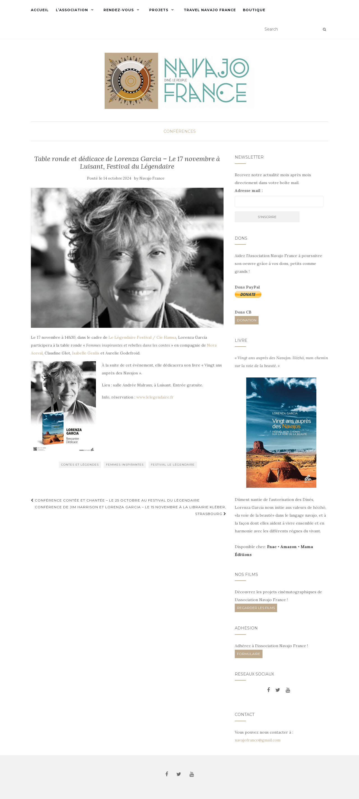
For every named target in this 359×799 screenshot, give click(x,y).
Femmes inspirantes (125, 464)
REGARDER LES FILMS (256, 608)
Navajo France (151, 178)
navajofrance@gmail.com (257, 740)
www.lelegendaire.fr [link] (155, 397)
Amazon (288, 546)
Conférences (180, 131)
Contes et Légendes (80, 464)
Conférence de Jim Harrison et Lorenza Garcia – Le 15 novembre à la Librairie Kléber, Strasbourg (130, 510)
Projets (158, 10)
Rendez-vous (118, 10)
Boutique (254, 10)
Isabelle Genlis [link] (86, 353)
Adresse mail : (249, 190)
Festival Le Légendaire (173, 464)
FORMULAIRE (248, 654)
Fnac (272, 546)
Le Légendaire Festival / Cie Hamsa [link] (142, 337)
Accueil (40, 10)
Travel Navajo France (210, 10)
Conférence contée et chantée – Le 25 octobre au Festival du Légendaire (115, 500)
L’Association (72, 10)
